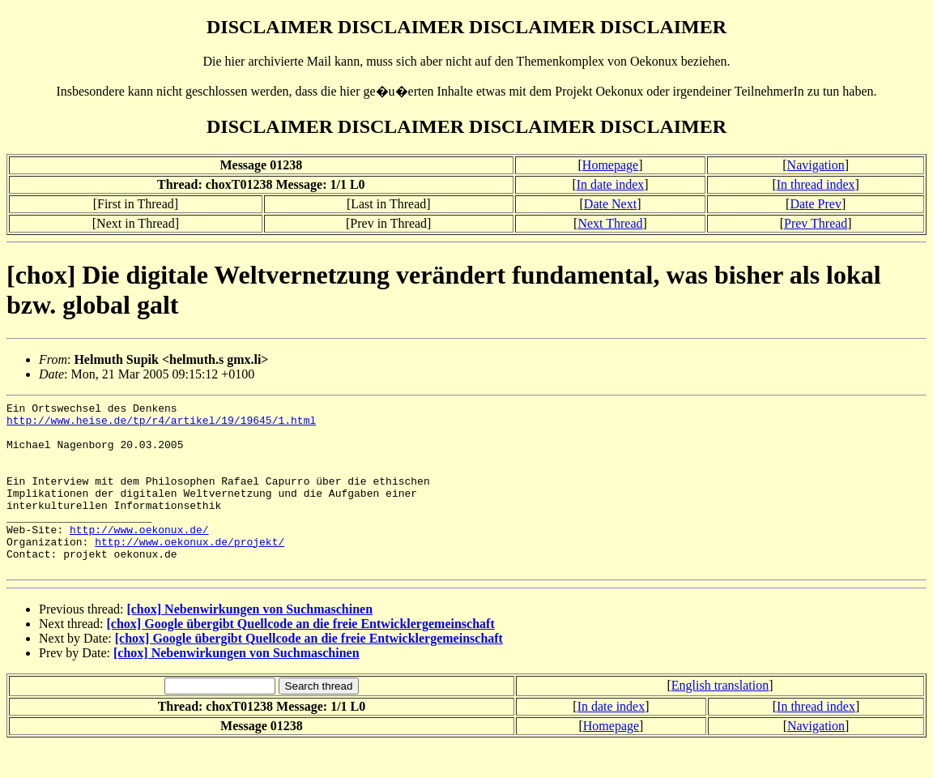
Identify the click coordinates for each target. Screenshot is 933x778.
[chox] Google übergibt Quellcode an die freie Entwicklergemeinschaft (301, 658)
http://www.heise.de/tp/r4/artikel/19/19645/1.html (161, 424)
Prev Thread (815, 223)
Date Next (610, 204)
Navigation (816, 165)
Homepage (610, 165)
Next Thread (609, 223)
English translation (720, 719)
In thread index (816, 184)
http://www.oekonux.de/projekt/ (189, 570)
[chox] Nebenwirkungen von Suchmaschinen (249, 643)
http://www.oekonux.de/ (139, 556)
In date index (611, 184)
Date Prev (815, 204)
